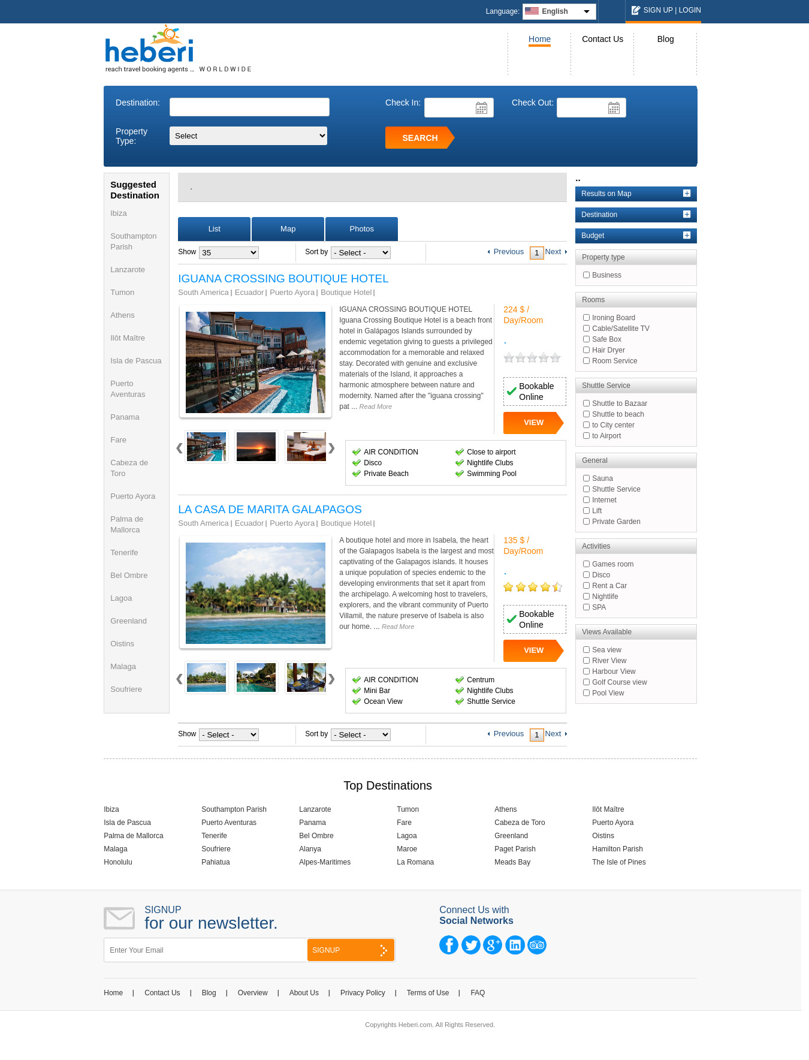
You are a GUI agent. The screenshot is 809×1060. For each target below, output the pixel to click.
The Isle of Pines (618, 862)
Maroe (407, 849)
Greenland (128, 620)
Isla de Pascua (135, 360)
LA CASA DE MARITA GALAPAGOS (270, 509)
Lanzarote (127, 269)
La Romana (415, 862)
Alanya (310, 849)
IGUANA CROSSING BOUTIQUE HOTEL (283, 278)
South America (203, 292)
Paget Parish (515, 849)
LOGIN (690, 10)
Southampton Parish (234, 809)
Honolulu (118, 862)
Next (331, 452)
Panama (124, 416)
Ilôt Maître (127, 337)
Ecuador (249, 292)
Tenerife (124, 552)
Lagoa (121, 598)
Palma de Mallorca (133, 836)
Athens (122, 315)
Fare (118, 439)
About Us (304, 993)
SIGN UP (658, 10)
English (554, 11)
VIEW (534, 422)
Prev (179, 452)
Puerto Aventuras (228, 822)
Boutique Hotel (346, 292)
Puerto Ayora (132, 496)
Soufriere (126, 689)
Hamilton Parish (617, 849)
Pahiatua (215, 862)
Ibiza (118, 213)
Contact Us (602, 39)
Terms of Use (428, 993)
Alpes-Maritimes (325, 862)
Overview (253, 993)
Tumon (122, 292)
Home (540, 39)
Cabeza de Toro (519, 822)
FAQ (477, 993)
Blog (665, 39)
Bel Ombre (128, 575)
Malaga (123, 666)
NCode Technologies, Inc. (481, 1039)
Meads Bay (512, 862)
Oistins (122, 643)
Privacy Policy (362, 993)
